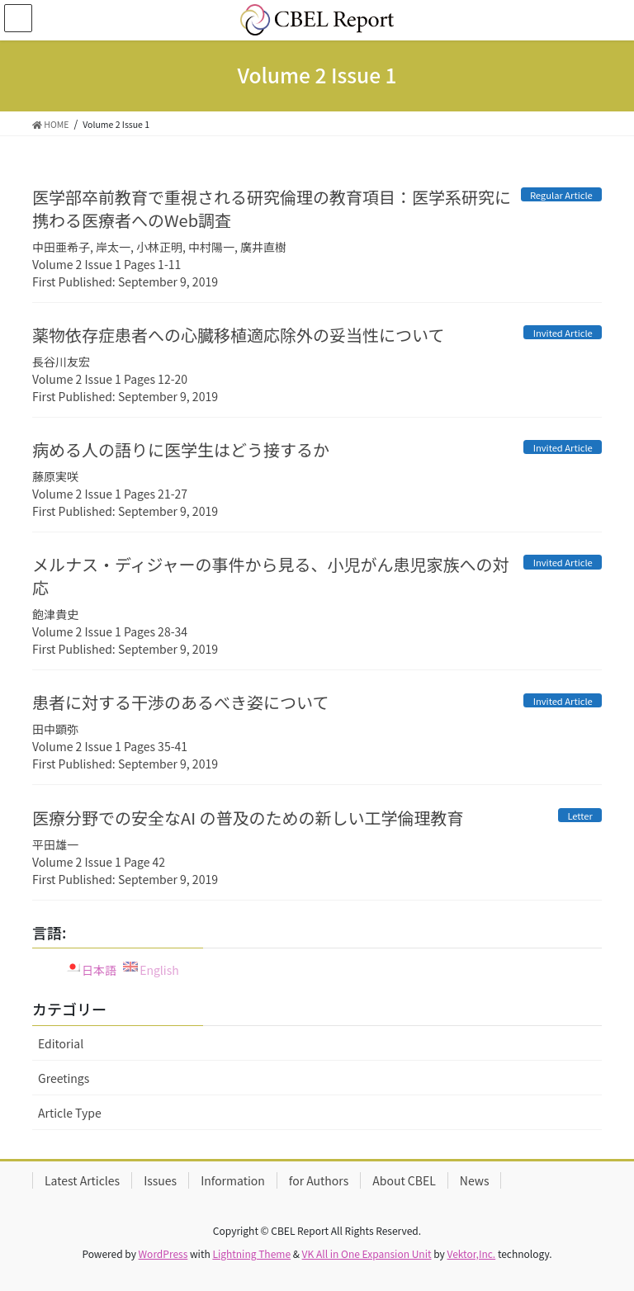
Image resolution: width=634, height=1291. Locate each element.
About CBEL (404, 1180)
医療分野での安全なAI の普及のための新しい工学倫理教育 (248, 818)
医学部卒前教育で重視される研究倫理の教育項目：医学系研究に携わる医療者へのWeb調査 (271, 208)
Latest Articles (82, 1180)
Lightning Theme (251, 1253)
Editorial (60, 1043)
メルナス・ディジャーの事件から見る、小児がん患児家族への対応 (270, 575)
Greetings (63, 1078)
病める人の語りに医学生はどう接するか (180, 449)
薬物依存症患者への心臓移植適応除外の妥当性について (238, 335)
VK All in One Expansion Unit (367, 1253)
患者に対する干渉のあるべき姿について (180, 702)
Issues (160, 1180)
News (475, 1180)
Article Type (70, 1112)
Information (233, 1180)
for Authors (318, 1180)
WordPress (163, 1253)
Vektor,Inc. (471, 1253)
